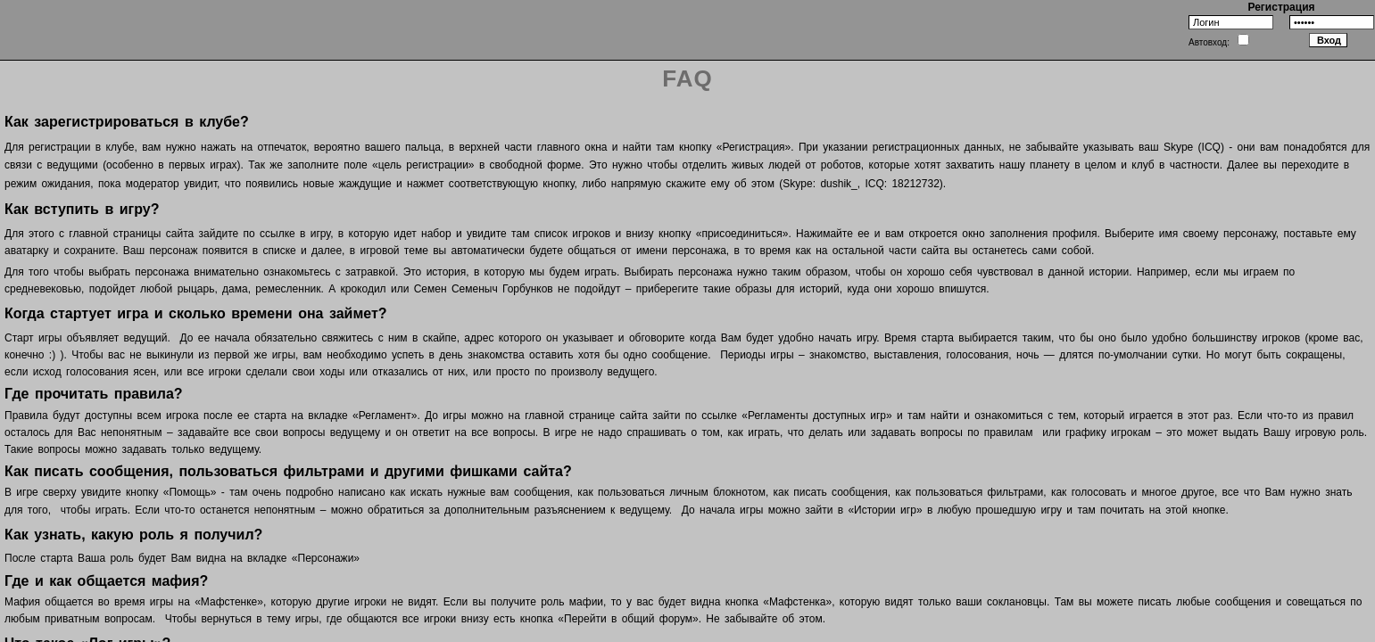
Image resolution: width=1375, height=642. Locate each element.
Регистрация (1280, 7)
